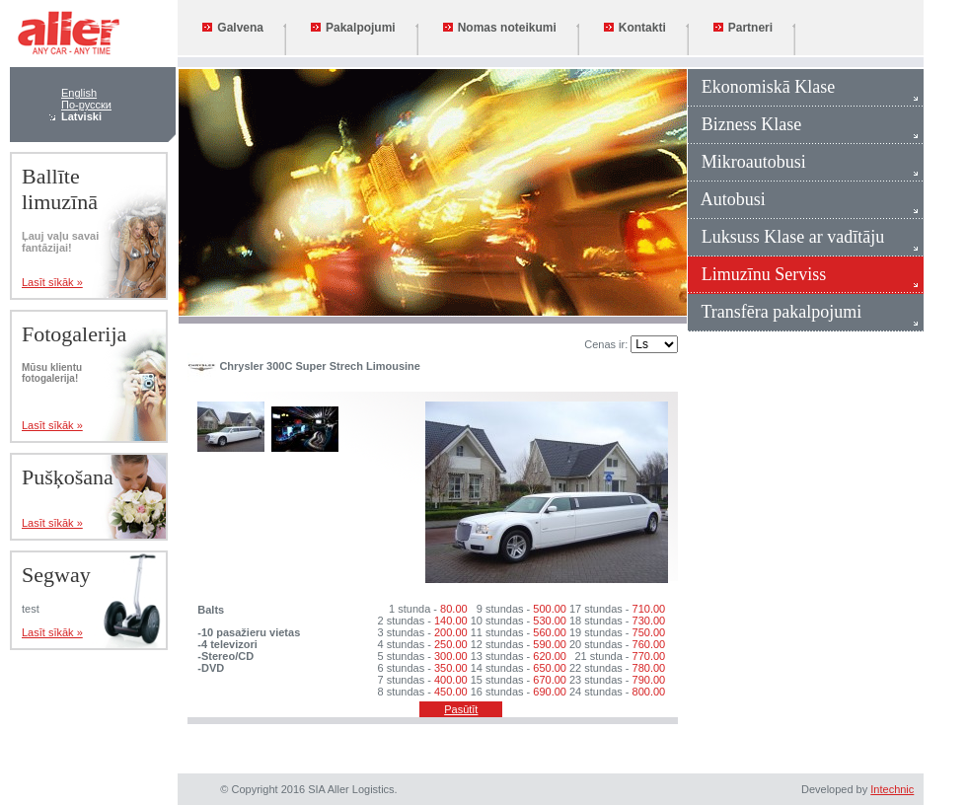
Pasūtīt (461, 709)
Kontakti (635, 28)
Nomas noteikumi (500, 28)
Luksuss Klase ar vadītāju (786, 237)
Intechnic (892, 789)
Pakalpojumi (353, 28)
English (79, 93)
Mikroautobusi (747, 162)
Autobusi (727, 199)
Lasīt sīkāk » (52, 282)
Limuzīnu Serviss (757, 274)
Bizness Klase (744, 124)
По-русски (86, 104)
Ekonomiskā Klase (761, 87)
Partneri (743, 28)
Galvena (232, 28)
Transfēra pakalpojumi (774, 312)
